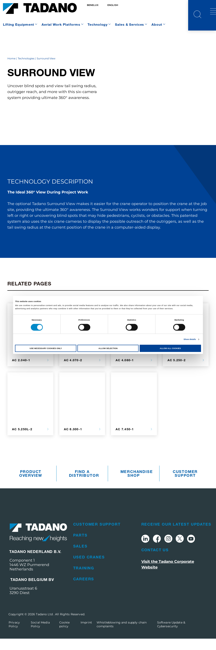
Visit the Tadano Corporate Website (167, 576)
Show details (190, 339)
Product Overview (30, 485)
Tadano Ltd (45, 625)
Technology (98, 24)
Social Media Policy (40, 635)
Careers (83, 590)
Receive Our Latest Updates (176, 535)
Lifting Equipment (18, 24)
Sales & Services (129, 24)
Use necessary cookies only (46, 348)
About (156, 24)
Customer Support (185, 485)
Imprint (86, 634)
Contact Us (155, 561)
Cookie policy (64, 635)
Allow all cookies (170, 348)
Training (83, 579)
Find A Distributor (83, 485)
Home (11, 70)
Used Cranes (89, 568)
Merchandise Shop (134, 485)
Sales (80, 557)
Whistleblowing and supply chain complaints (122, 635)
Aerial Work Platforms (61, 24)
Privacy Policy (14, 635)
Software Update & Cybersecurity (171, 635)
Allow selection (108, 348)
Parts (80, 546)
